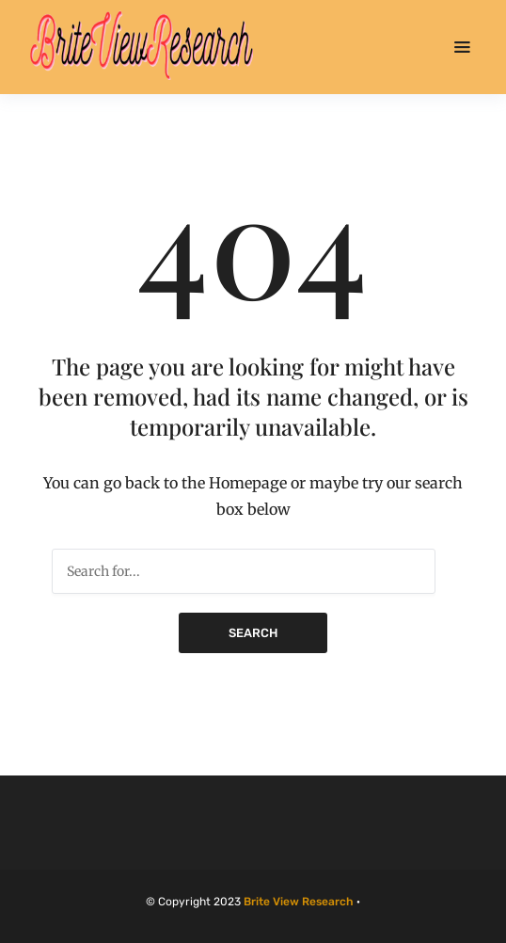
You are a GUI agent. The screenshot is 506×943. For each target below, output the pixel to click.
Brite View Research (299, 901)
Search (253, 633)
